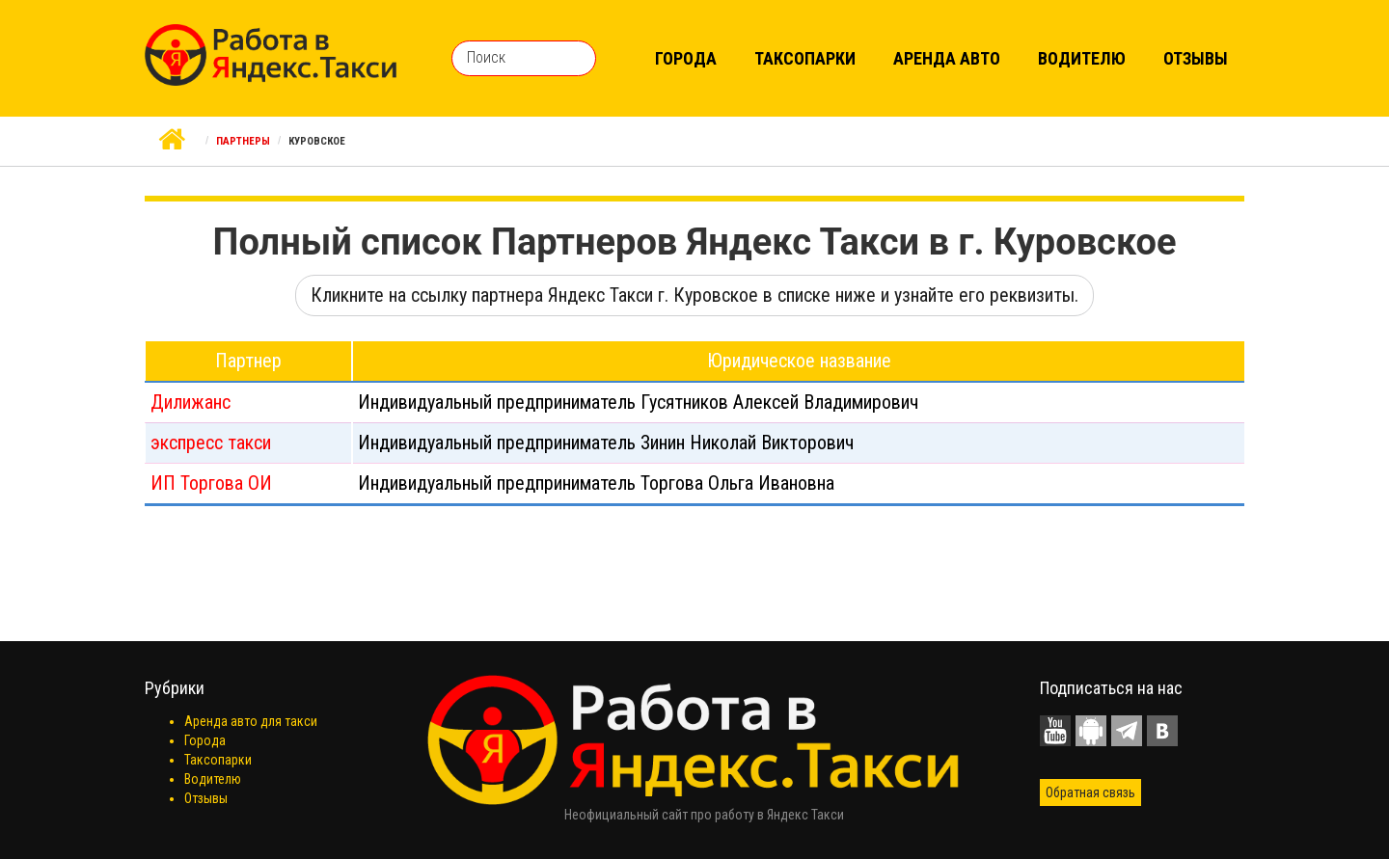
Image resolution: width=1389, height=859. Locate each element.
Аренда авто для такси (250, 721)
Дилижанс (190, 402)
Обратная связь (1090, 792)
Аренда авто (946, 58)
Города (686, 58)
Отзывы (1195, 58)
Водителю (1082, 58)
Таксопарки (805, 58)
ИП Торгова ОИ (211, 483)
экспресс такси (210, 442)
